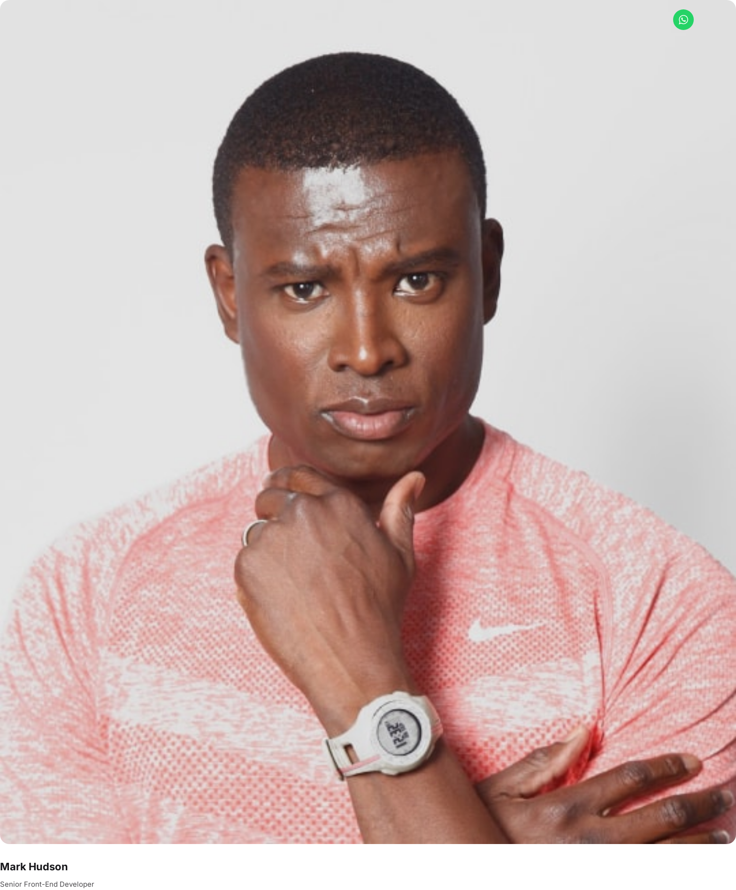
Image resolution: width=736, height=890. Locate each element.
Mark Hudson (34, 866)
